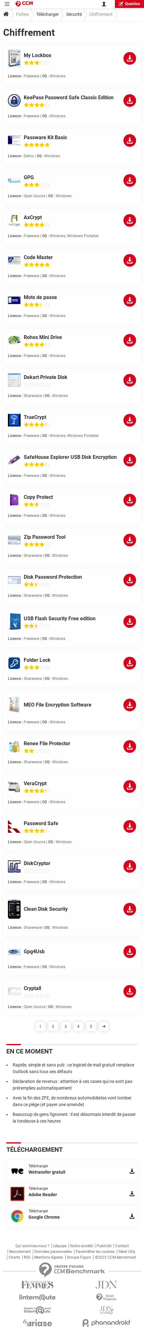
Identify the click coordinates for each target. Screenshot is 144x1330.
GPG (29, 177)
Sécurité (74, 14)
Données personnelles (53, 1251)
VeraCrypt (35, 783)
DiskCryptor (37, 863)
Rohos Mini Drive (43, 337)
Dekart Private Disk (45, 377)
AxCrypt (33, 217)
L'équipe (59, 1246)
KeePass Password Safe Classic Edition (69, 98)
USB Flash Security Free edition (60, 619)
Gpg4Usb (34, 952)
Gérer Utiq (126, 1251)
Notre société (81, 1246)
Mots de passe (40, 297)
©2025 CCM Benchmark (115, 1257)
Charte (14, 1257)
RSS (27, 1257)
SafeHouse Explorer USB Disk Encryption (70, 457)
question (129, 3)
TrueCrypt (35, 417)
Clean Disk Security (46, 909)
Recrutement (20, 1251)
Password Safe (41, 823)
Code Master (38, 257)
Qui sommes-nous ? (32, 1246)
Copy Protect (38, 497)
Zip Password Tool (45, 537)
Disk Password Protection (53, 577)
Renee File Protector (47, 743)
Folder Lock (37, 660)
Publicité (104, 1246)
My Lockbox (37, 55)
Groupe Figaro (79, 1257)
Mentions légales (48, 1257)
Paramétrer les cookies (95, 1251)
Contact (122, 1246)
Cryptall (32, 988)
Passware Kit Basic (45, 137)
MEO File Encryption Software (57, 705)
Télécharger (47, 14)
